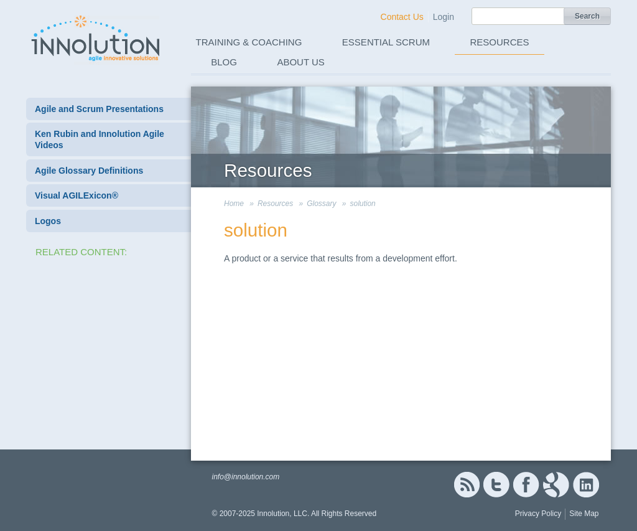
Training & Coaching (249, 42)
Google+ (556, 484)
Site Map (583, 513)
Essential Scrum (386, 42)
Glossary (321, 203)
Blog (224, 62)
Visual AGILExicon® (76, 195)
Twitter (496, 484)
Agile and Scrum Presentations (99, 109)
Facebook (526, 484)
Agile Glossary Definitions (89, 171)
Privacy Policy (538, 513)
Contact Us (402, 17)
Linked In (586, 484)
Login (443, 17)
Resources (499, 42)
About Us (300, 62)
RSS (466, 484)
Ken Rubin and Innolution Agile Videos (99, 139)
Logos (48, 221)
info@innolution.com (245, 476)
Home (234, 203)
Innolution (96, 38)
